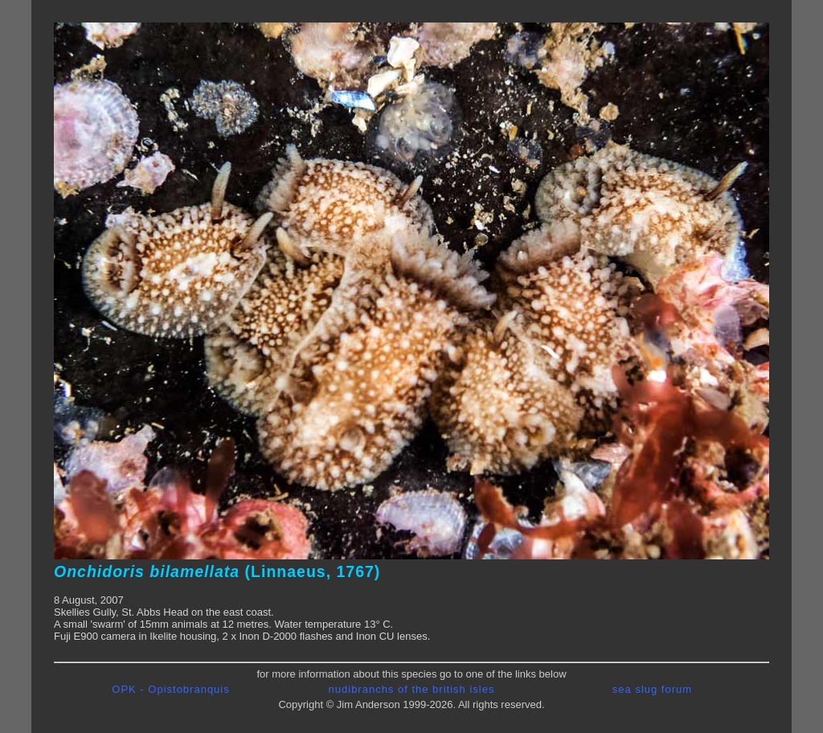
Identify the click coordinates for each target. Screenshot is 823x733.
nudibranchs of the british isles (412, 689)
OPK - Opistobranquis (170, 689)
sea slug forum (652, 689)
